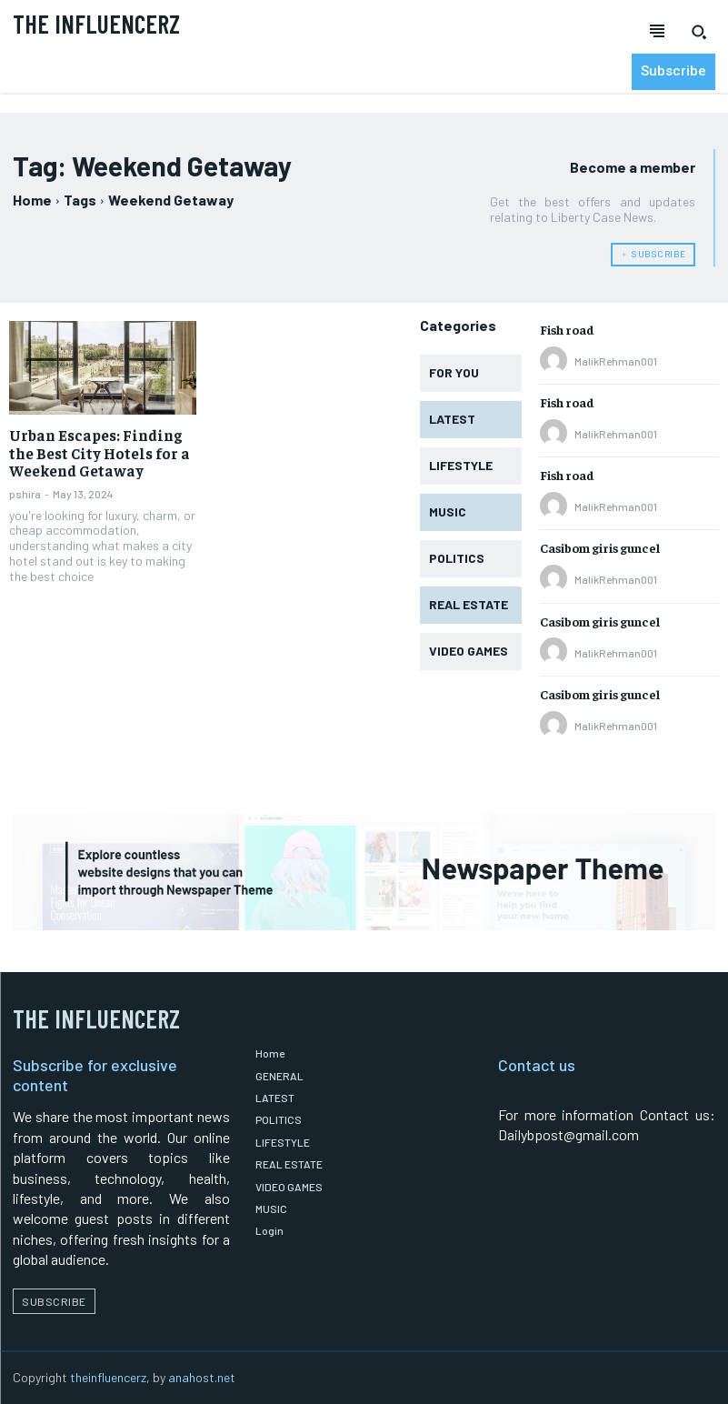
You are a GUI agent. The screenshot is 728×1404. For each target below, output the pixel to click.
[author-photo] (556, 361)
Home (32, 199)
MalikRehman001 (615, 361)
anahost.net (201, 1377)
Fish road (567, 329)
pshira (25, 492)
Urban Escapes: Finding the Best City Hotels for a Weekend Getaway (95, 452)
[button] (699, 31)
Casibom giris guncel (600, 547)
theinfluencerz (108, 1377)
